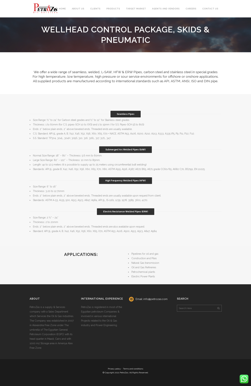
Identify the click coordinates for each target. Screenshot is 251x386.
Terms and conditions (133, 369)
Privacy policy (114, 369)
